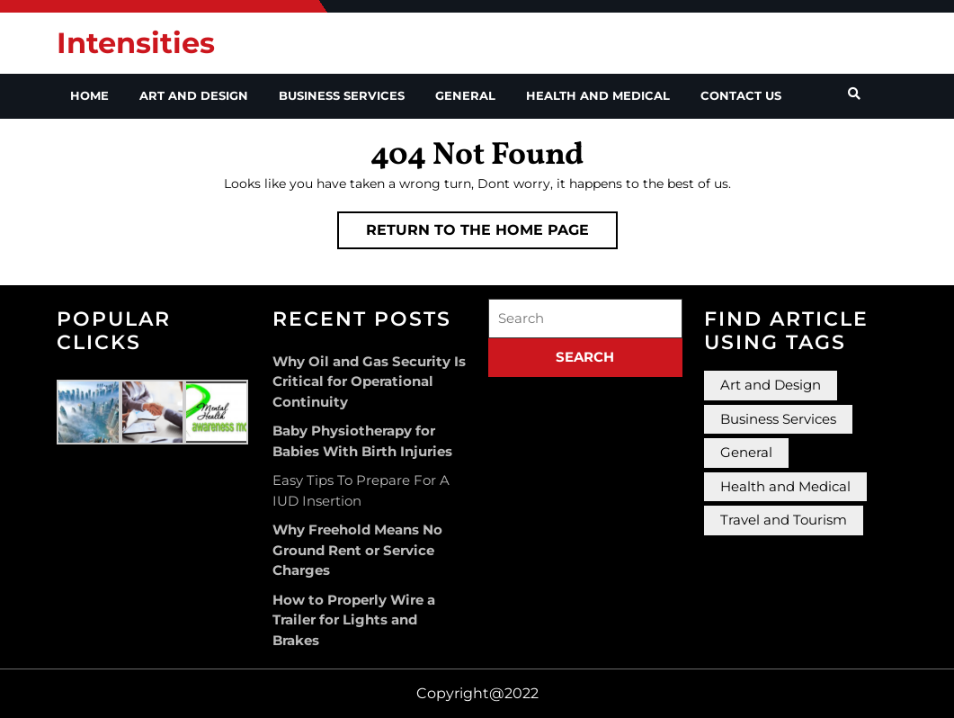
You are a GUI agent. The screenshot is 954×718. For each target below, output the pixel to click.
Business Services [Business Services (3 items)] (778, 418)
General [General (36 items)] (746, 452)
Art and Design (193, 95)
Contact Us (740, 95)
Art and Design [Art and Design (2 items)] (770, 384)
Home (89, 95)
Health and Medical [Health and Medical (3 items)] (785, 486)
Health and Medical (598, 95)
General (465, 95)
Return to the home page (492, 234)
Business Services (342, 95)
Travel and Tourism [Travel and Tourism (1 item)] (783, 519)
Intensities (136, 42)
